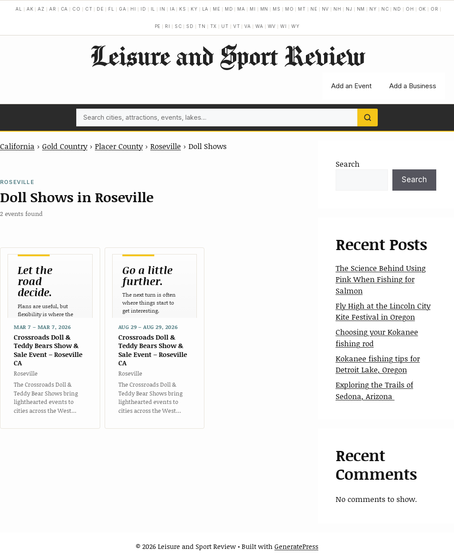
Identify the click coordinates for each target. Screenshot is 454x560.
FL (111, 9)
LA (205, 9)
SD (190, 26)
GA (122, 9)
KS (182, 9)
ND (397, 9)
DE (100, 9)
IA (172, 9)
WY (295, 26)
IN (162, 9)
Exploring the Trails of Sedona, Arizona (374, 390)
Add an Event (351, 86)
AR (52, 9)
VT (236, 26)
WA (259, 26)
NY (373, 9)
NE (313, 9)
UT (225, 26)
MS (277, 9)
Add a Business (412, 86)
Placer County (119, 146)
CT (89, 9)
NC (385, 9)
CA (64, 9)
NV (325, 9)
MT (302, 9)
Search (348, 163)
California (17, 146)
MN (264, 9)
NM (361, 9)
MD (229, 9)
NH (337, 9)
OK (423, 9)
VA (247, 26)
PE (158, 26)
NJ (349, 9)
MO (289, 9)
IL (153, 9)
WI (283, 26)
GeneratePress (296, 546)
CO (76, 9)
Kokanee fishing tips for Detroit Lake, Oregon (378, 364)
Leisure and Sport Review (227, 55)
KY (194, 9)
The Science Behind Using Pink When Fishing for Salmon (381, 279)
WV (272, 26)
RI (167, 26)
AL (19, 9)
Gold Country (64, 146)
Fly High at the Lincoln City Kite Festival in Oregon (383, 311)
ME (216, 9)
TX (213, 26)
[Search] (367, 117)
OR (434, 9)
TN (202, 26)
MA (241, 9)
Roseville (165, 146)
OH (410, 9)
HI (133, 9)
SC (178, 26)
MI (253, 9)
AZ (41, 9)
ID (143, 9)
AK (30, 9)
